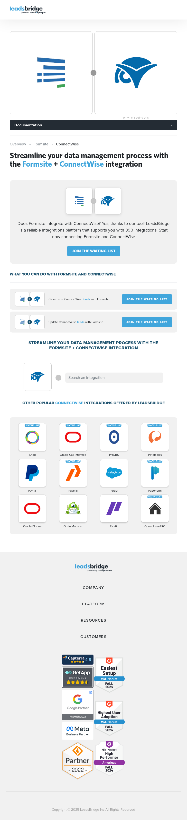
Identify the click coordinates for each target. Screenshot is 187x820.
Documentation (28, 125)
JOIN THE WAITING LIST (93, 251)
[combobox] (114, 378)
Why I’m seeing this (136, 117)
